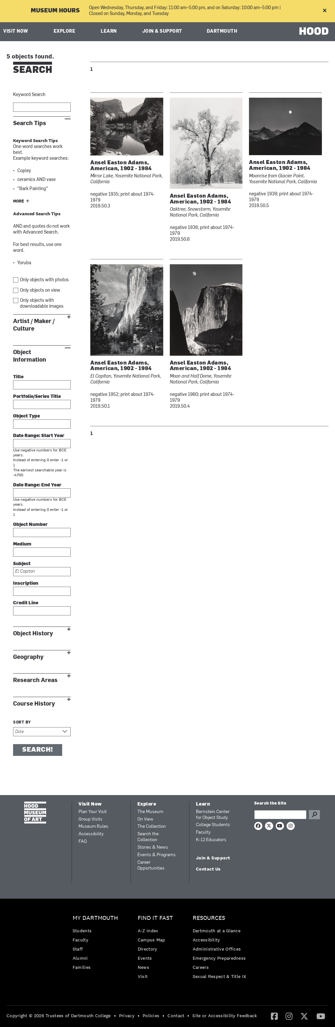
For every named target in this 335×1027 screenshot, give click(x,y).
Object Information (29, 356)
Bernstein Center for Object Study (213, 814)
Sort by (22, 723)
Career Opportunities (151, 865)
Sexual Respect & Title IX (219, 976)
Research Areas (35, 680)
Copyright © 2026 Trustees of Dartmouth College (59, 1016)
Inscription (25, 583)
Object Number (30, 524)
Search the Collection (148, 837)
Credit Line (25, 603)
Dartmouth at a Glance (216, 931)
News (143, 967)
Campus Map (151, 940)
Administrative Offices (217, 949)
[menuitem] (97, 944)
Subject (21, 564)
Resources (209, 918)
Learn (109, 31)
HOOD (313, 31)
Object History (33, 633)
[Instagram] (289, 1015)
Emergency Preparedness (219, 958)
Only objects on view (40, 290)
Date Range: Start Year (38, 435)
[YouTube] (320, 1015)
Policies (151, 1016)
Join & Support (162, 31)
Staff (78, 949)
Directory (147, 949)
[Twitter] (304, 1015)
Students (82, 931)
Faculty (203, 832)
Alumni (80, 958)
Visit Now (15, 31)
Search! (37, 750)
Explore (65, 31)
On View (145, 819)
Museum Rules (93, 826)
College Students (213, 825)
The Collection (151, 826)
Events (145, 958)
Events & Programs (156, 855)
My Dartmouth (95, 918)
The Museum (150, 811)
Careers (201, 967)
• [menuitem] (115, 1016)
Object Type (26, 416)
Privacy (126, 1016)
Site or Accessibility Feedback (224, 1016)
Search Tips (29, 123)
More (18, 202)
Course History (34, 703)
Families (82, 967)
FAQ (83, 841)
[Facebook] (274, 1015)
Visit (143, 976)
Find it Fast (155, 918)
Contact (176, 1016)
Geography (28, 657)
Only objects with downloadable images (41, 303)
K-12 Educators (211, 840)
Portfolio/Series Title (37, 396)
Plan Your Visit (93, 811)
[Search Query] (280, 814)
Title (18, 377)
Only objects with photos (44, 280)
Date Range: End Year (37, 485)
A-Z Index (148, 931)
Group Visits (90, 819)
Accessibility (91, 834)
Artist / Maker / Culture (34, 325)
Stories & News (152, 847)
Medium (22, 544)
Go (314, 814)
